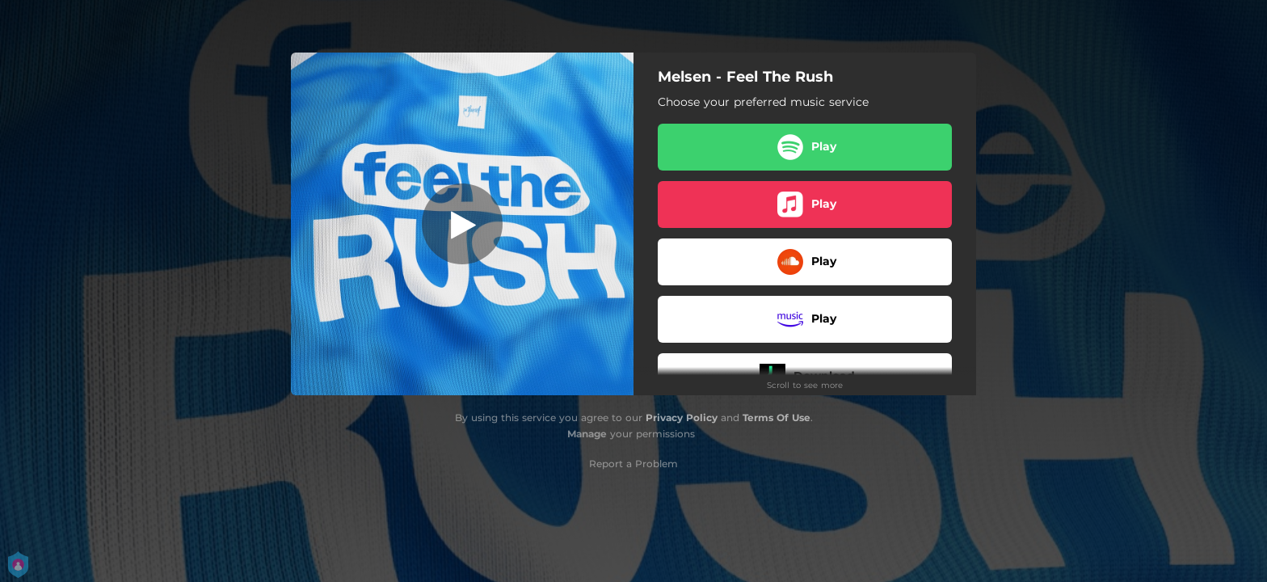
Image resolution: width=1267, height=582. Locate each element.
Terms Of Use (776, 417)
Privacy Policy (682, 417)
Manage (587, 434)
